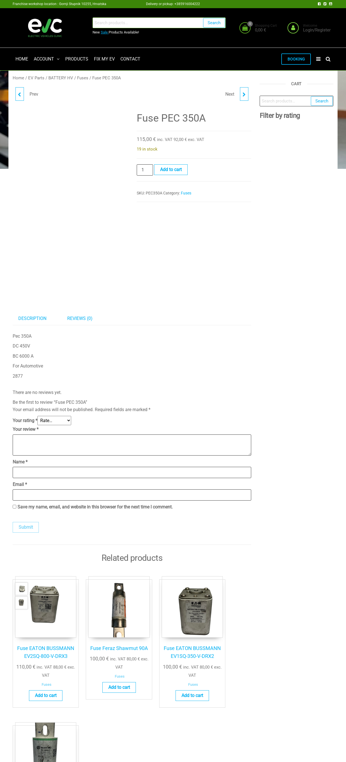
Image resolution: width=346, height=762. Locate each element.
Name (20, 462)
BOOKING (295, 59)
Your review (26, 429)
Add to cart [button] (39, 690)
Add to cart (171, 170)
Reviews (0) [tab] (80, 319)
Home (18, 78)
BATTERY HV (60, 78)
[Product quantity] (145, 170)
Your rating (25, 421)
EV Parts (36, 78)
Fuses (82, 78)
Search (214, 22)
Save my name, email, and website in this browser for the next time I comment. (95, 507)
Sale (105, 32)
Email (20, 485)
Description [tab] (32, 319)
